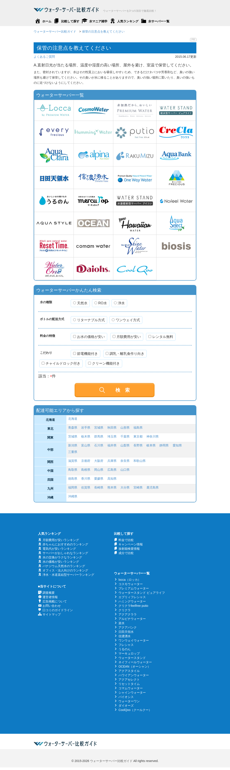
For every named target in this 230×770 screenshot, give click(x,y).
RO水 (100, 303)
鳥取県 (72, 469)
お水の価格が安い (89, 337)
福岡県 (72, 487)
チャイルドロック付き (61, 363)
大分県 (125, 487)
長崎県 (98, 487)
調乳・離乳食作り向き (125, 353)
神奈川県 (152, 436)
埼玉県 (112, 436)
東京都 (138, 436)
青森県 (72, 427)
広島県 (112, 469)
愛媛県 (98, 478)
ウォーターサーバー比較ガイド (111, 761)
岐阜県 (151, 445)
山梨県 (125, 445)
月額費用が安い (127, 337)
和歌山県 (139, 460)
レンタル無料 (160, 337)
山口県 (125, 469)
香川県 (85, 478)
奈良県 (125, 460)
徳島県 (72, 478)
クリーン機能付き (104, 363)
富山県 (85, 445)
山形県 (125, 427)
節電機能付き (85, 353)
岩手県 (85, 427)
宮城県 (98, 427)
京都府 (85, 460)
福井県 (112, 445)
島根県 (85, 469)
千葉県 (125, 436)
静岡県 (164, 445)
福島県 (138, 427)
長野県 (138, 445)
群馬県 (98, 436)
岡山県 (98, 469)
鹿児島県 (152, 487)
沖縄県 (72, 496)
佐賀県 (85, 487)
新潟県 (72, 445)
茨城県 (72, 436)
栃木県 (85, 436)
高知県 (112, 478)
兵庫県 (112, 460)
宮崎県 (138, 487)
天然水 (80, 303)
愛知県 (177, 445)
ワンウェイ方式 (126, 320)
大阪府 (98, 460)
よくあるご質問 (44, 56)
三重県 (72, 452)
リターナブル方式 (89, 320)
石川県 (98, 445)
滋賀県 (72, 460)
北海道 (72, 418)
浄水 (119, 303)
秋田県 (112, 427)
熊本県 (112, 487)
